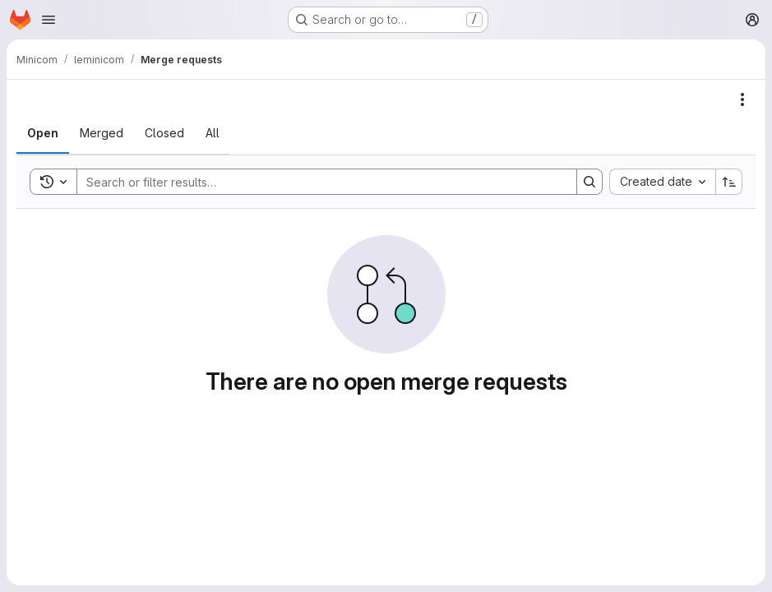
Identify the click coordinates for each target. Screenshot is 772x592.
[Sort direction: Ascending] (729, 182)
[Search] (318, 182)
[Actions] (742, 99)
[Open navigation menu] (48, 20)
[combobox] (662, 182)
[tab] (42, 133)
